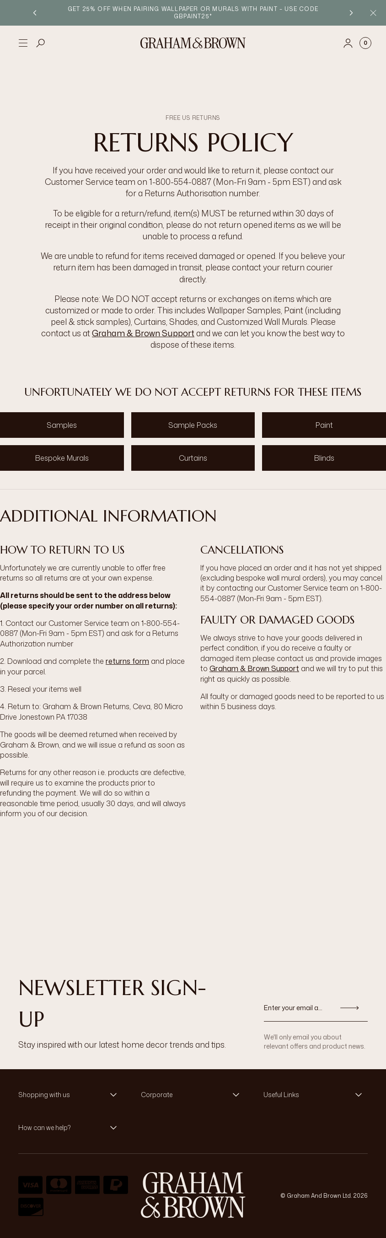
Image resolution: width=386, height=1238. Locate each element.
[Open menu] (23, 43)
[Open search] (41, 43)
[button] (70, 1094)
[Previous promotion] (34, 12)
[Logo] (193, 43)
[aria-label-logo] (193, 1195)
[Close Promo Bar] (373, 12)
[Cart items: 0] (365, 43)
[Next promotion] (351, 12)
